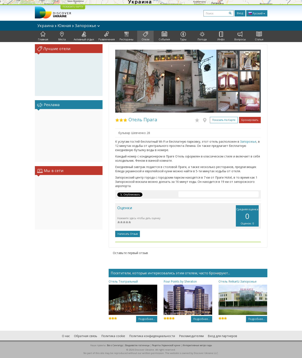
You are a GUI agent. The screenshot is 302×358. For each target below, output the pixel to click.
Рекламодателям (191, 336)
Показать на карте (223, 120)
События (164, 36)
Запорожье (248, 141)
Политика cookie (113, 336)
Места (62, 36)
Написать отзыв (128, 234)
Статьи (259, 36)
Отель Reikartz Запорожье (238, 281)
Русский (257, 13)
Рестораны (126, 36)
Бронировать (249, 120)
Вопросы (240, 36)
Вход (240, 13)
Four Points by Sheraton (180, 281)
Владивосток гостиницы (137, 345)
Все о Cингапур (115, 345)
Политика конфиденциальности (152, 336)
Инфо (221, 36)
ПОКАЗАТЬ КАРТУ (73, 6)
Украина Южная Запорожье (68, 25)
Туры (183, 36)
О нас (66, 336)
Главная (43, 36)
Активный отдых (84, 36)
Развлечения (106, 36)
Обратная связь (85, 336)
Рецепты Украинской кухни (166, 345)
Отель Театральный (123, 281)
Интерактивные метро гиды (197, 345)
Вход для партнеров (222, 336)
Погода (202, 36)
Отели (145, 36)
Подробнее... (146, 319)
